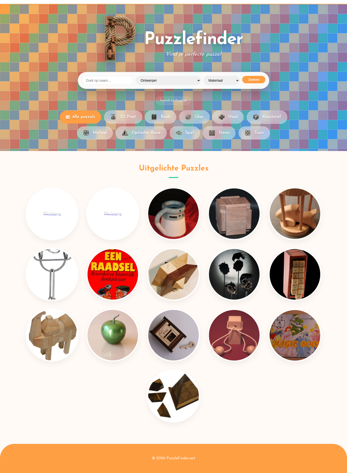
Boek (160, 117)
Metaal (95, 133)
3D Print (123, 117)
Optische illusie (141, 133)
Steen (219, 133)
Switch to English (173, 100)
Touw (254, 133)
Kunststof (267, 117)
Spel (185, 133)
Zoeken (254, 79)
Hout (228, 117)
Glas (194, 117)
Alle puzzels (80, 117)
